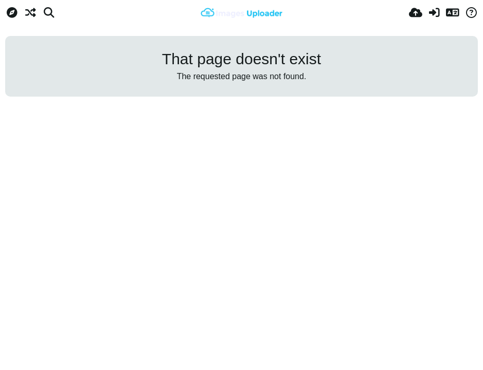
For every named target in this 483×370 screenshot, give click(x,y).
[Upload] (415, 13)
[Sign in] (434, 13)
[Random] (30, 13)
